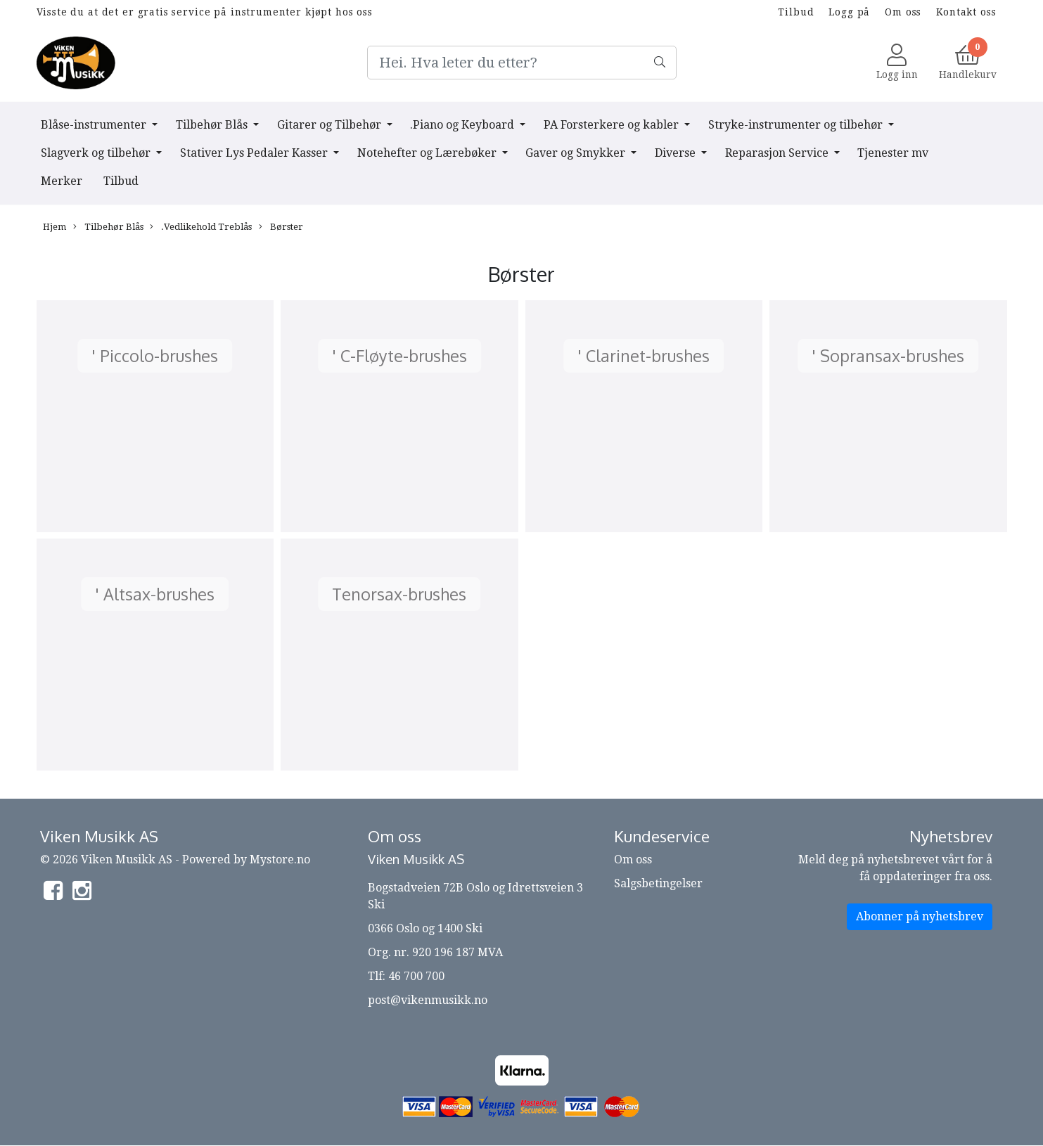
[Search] (522, 62)
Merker (61, 181)
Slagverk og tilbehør (97, 153)
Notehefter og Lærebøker (428, 153)
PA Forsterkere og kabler (613, 124)
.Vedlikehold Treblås (201, 227)
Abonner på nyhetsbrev (919, 916)
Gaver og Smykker (576, 153)
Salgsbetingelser (658, 883)
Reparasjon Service (778, 153)
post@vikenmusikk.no (427, 1000)
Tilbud (796, 12)
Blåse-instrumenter (95, 124)
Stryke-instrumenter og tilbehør (796, 124)
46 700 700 (416, 976)
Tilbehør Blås (213, 124)
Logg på (849, 12)
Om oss (903, 12)
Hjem (54, 226)
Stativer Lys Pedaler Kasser (255, 153)
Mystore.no (280, 859)
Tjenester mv (892, 153)
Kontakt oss (966, 12)
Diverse (676, 153)
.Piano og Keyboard (463, 124)
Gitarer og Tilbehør (330, 124)
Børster (281, 227)
